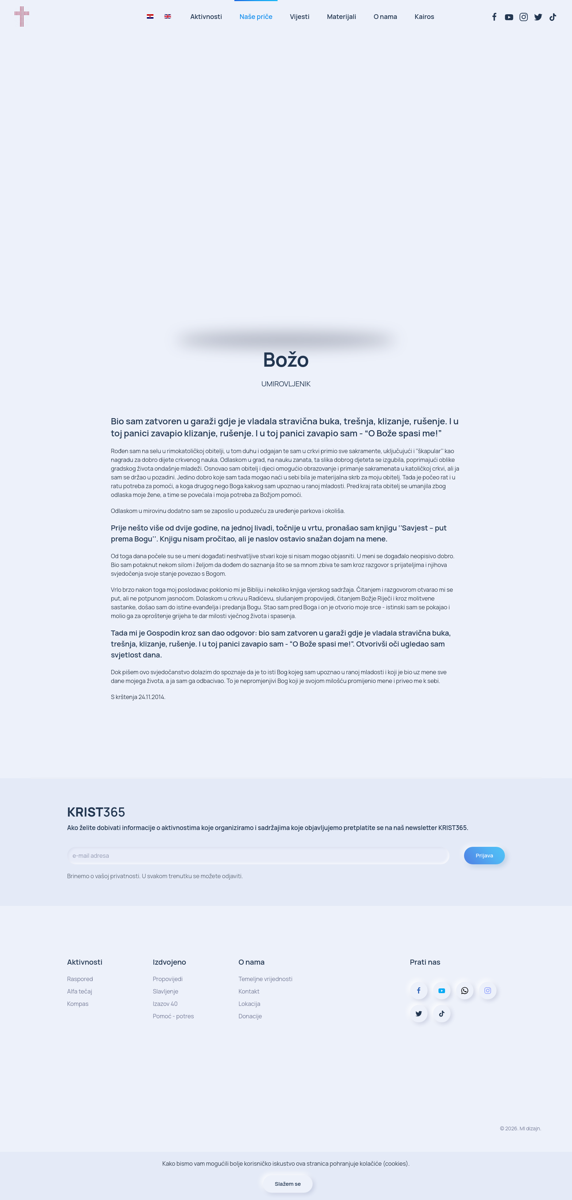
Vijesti (299, 16)
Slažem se (288, 1184)
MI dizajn (529, 1128)
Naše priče (256, 16)
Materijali (341, 16)
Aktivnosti (206, 16)
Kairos (424, 16)
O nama (385, 16)
